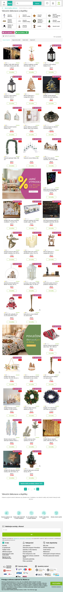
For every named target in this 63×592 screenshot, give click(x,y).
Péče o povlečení (27, 561)
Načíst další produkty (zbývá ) (31, 484)
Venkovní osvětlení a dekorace (37, 21)
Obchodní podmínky (28, 559)
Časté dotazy (47, 550)
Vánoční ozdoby (37, 16)
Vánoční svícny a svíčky (22, 16)
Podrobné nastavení (56, 586)
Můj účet (45, 546)
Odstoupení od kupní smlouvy (51, 554)
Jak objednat (26, 546)
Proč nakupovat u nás (29, 554)
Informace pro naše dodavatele (8, 555)
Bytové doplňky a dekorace (11, 8)
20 (34, 489)
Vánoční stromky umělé (53, 21)
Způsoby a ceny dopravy (30, 550)
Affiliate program (7, 552)
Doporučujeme (6, 40)
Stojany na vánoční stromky (7, 26)
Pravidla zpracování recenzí (51, 556)
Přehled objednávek (48, 548)
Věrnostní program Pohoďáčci (31, 548)
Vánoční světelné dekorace (7, 21)
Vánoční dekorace (7, 16)
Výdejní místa (6, 550)
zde (36, 589)
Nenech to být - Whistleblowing (6, 558)
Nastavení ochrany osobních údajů (31, 557)
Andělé (36, 26)
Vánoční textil (53, 26)
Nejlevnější (25, 40)
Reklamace (46, 552)
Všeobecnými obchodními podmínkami (22, 539)
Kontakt (4, 546)
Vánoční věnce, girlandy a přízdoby (52, 16)
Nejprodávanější (16, 40)
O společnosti (6, 548)
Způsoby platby (27, 552)
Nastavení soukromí (12, 588)
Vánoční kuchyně (22, 26)
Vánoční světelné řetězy (22, 21)
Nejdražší (32, 40)
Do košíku (11, 72)
